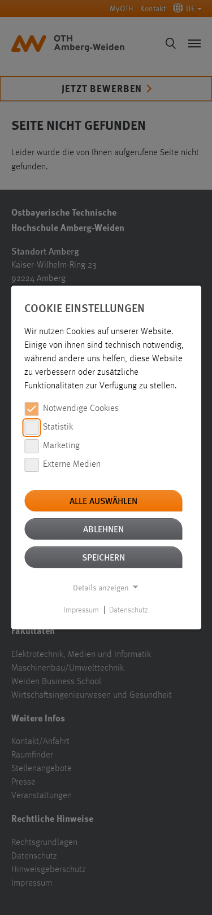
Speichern (103, 556)
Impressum (81, 610)
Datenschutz (128, 610)
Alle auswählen (103, 500)
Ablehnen (103, 528)
